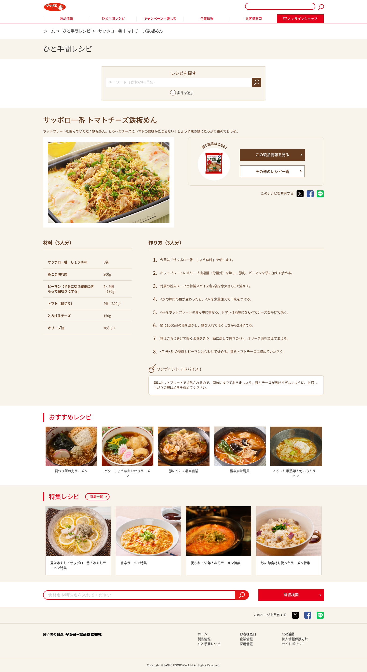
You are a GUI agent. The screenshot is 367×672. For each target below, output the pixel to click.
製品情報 (66, 18)
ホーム (202, 634)
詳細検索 (291, 595)
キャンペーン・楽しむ (160, 18)
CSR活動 (288, 634)
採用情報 (246, 644)
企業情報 (206, 18)
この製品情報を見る (272, 155)
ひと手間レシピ (113, 18)
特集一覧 (96, 496)
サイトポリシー (293, 644)
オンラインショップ (302, 18)
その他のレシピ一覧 (272, 171)
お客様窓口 (254, 18)
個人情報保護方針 (295, 639)
